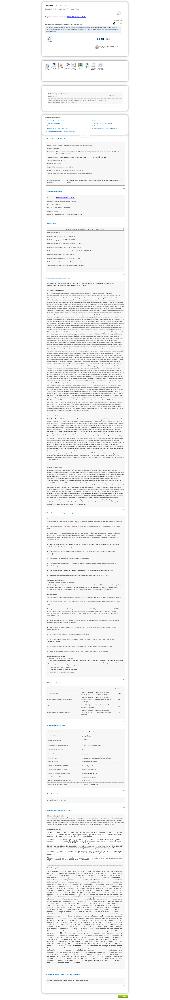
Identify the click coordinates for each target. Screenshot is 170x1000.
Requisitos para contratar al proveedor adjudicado (61, 131)
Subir (124, 188)
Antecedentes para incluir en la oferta (57, 128)
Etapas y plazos (51, 126)
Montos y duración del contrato (103, 123)
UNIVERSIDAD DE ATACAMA (76, 17)
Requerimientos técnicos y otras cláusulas (106, 128)
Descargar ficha (118, 20)
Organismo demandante (53, 123)
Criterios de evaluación (100, 121)
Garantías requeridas (100, 126)
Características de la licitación (56, 121)
